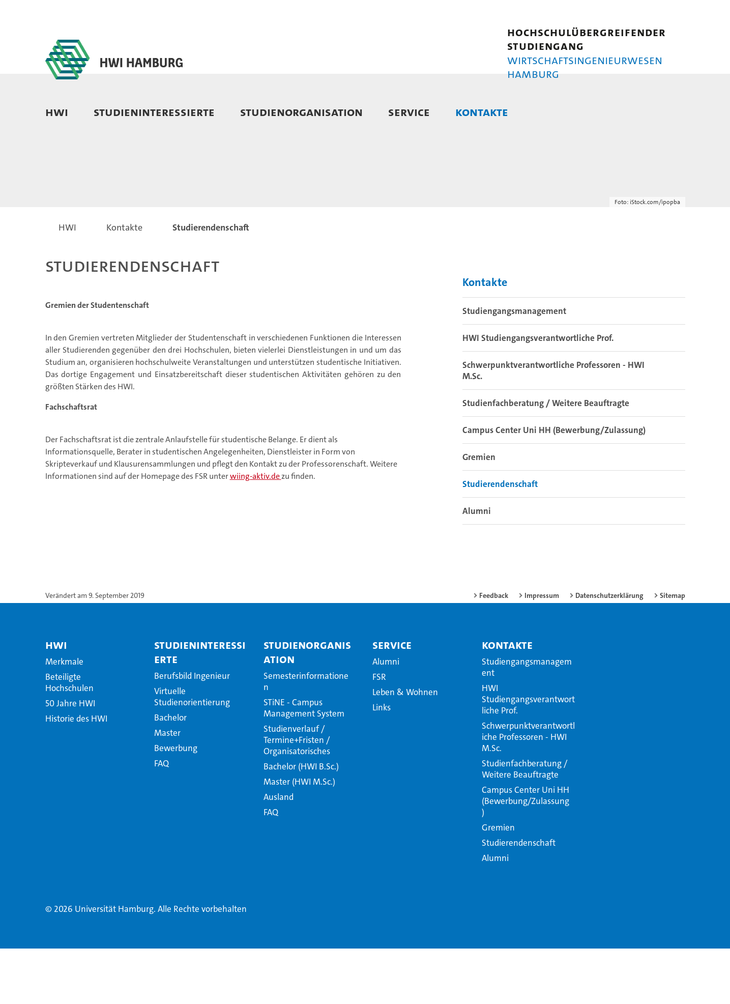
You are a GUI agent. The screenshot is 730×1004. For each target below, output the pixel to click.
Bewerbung (175, 803)
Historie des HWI (76, 774)
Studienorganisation (301, 111)
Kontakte (481, 111)
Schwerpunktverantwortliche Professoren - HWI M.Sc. (553, 426)
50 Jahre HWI (70, 758)
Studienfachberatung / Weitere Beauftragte (545, 458)
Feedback (493, 650)
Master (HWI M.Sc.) (299, 837)
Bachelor (170, 773)
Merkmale (64, 717)
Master (167, 788)
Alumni (476, 566)
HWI (56, 111)
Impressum (541, 650)
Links (381, 762)
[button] (667, 113)
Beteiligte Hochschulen (69, 738)
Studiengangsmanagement (514, 366)
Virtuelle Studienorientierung (192, 752)
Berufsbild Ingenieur (192, 731)
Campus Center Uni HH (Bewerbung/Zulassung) (554, 485)
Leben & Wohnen (405, 747)
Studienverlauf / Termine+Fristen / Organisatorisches (297, 795)
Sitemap (672, 650)
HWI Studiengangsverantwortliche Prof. (538, 393)
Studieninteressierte (154, 111)
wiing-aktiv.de (255, 531)
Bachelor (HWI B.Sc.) (301, 821)
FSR (379, 732)
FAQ (161, 818)
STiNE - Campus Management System (304, 763)
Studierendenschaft (500, 539)
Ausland (279, 852)
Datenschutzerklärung (609, 650)
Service (409, 111)
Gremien (478, 512)
